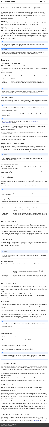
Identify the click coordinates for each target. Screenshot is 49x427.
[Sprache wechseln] (41, 1)
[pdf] (44, 1)
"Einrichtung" (36, 420)
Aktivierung (15, 45)
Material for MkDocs (8, 425)
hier (22, 54)
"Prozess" (44, 420)
